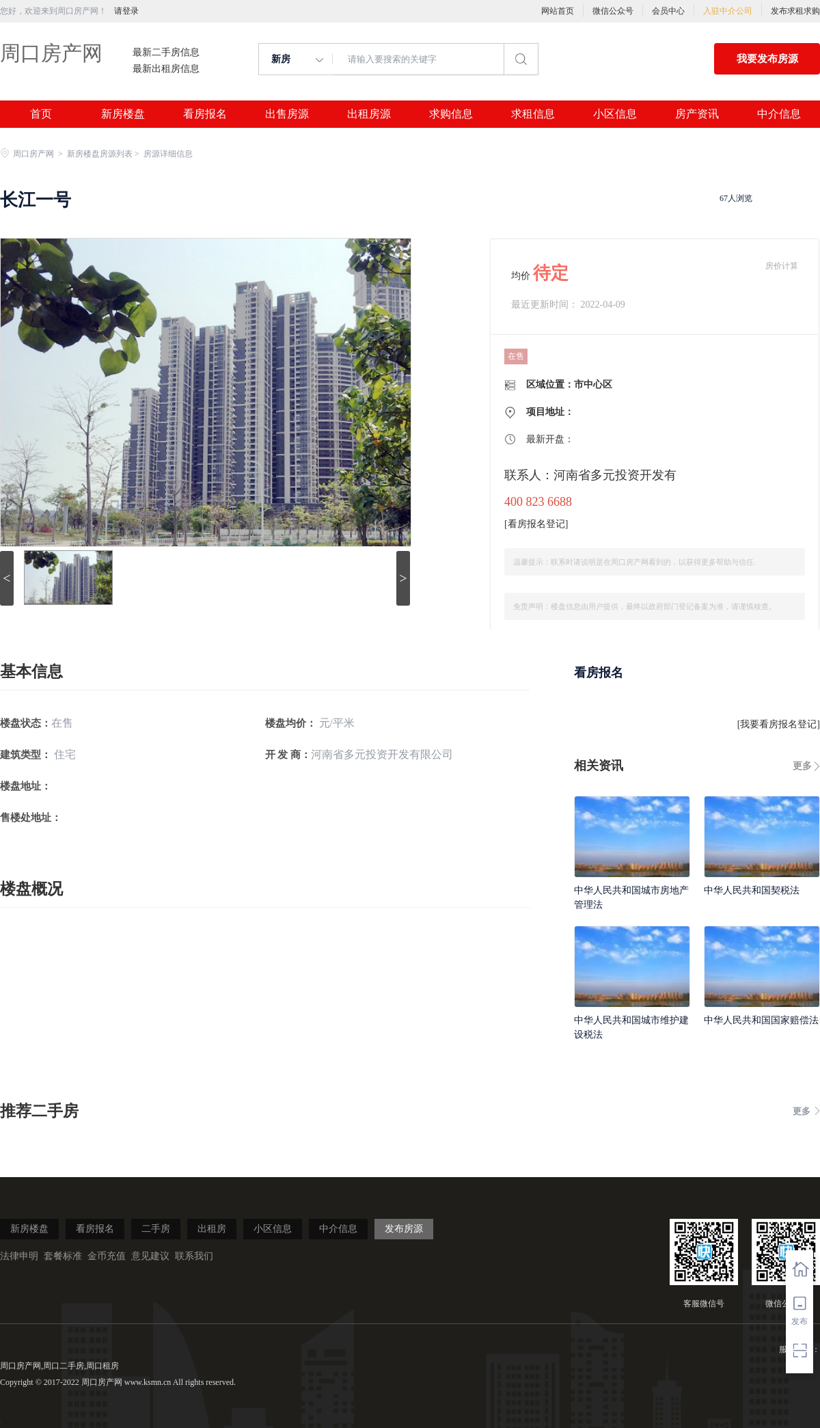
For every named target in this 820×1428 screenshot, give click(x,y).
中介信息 (779, 114)
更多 (802, 766)
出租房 (211, 1229)
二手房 (155, 1229)
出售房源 (287, 114)
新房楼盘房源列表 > (104, 154)
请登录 (126, 11)
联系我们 (194, 1256)
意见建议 (150, 1256)
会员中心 (668, 11)
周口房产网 (51, 53)
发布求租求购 (795, 11)
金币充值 (106, 1256)
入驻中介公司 (727, 11)
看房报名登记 (536, 524)
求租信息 (533, 114)
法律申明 (19, 1256)
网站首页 (557, 11)
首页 (41, 114)
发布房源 (404, 1229)
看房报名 (205, 114)
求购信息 (451, 114)
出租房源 (369, 114)
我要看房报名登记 (778, 724)
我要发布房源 (767, 58)
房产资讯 (697, 114)
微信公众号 (612, 11)
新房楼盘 (123, 114)
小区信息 (615, 114)
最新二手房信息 (166, 52)
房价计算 (781, 266)
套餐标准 (63, 1256)
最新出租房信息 (166, 69)
